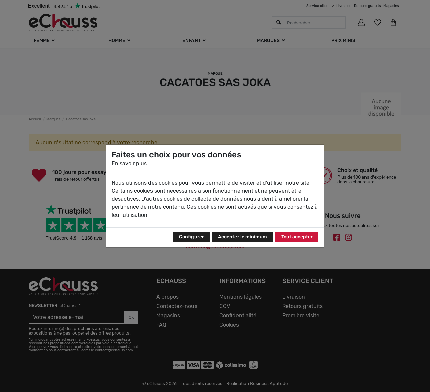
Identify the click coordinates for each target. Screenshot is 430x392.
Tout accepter (297, 237)
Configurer (191, 237)
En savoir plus (129, 163)
